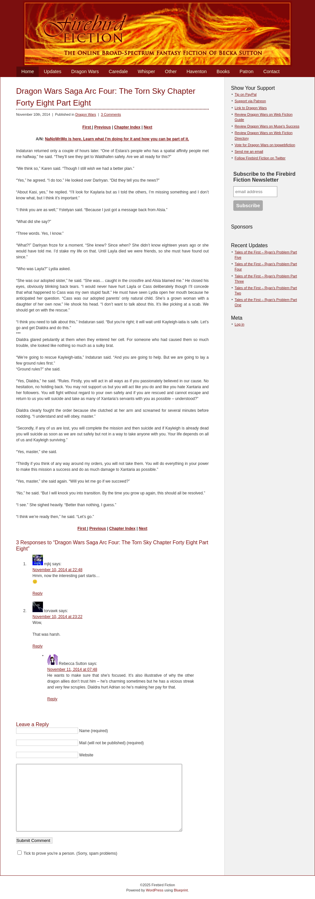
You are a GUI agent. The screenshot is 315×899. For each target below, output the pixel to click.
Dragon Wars (85, 71)
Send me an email (249, 151)
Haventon (196, 71)
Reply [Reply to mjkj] (37, 593)
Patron (246, 71)
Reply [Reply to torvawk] (37, 646)
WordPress (154, 890)
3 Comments (111, 114)
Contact (271, 71)
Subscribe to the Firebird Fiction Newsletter (264, 177)
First (87, 127)
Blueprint (181, 890)
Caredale (118, 71)
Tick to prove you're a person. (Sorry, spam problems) (67, 853)
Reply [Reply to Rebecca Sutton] (52, 699)
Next (148, 127)
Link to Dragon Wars (251, 108)
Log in (239, 324)
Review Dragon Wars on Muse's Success (267, 126)
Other (171, 71)
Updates (52, 71)
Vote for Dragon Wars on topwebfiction (265, 145)
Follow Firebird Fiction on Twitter (260, 158)
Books (223, 71)
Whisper (146, 71)
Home (27, 71)
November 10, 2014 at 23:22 (57, 616)
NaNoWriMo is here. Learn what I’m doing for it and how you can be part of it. (117, 139)
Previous (102, 127)
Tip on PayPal (246, 94)
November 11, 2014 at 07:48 (72, 669)
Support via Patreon (250, 101)
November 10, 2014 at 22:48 (57, 570)
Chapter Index (127, 127)
